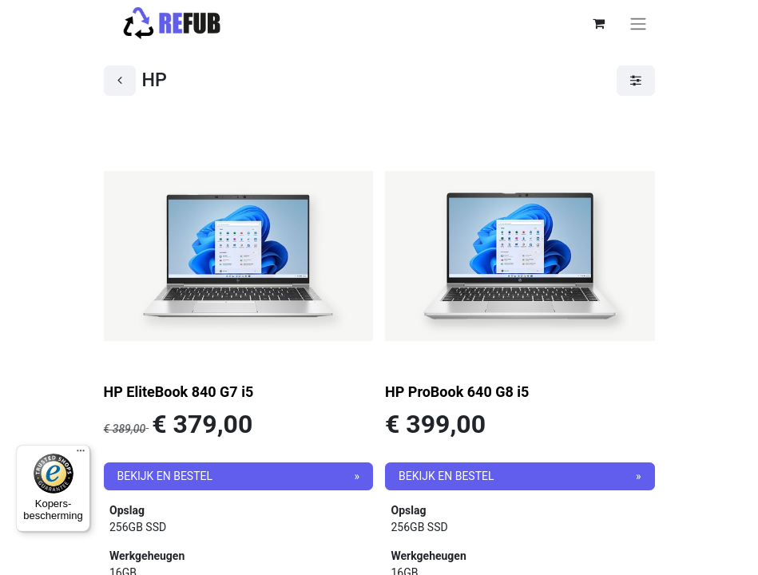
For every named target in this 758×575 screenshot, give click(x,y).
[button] (239, 476)
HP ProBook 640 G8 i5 (457, 391)
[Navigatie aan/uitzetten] (638, 23)
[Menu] (80, 454)
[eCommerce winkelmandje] (599, 23)
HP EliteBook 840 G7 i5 (179, 391)
